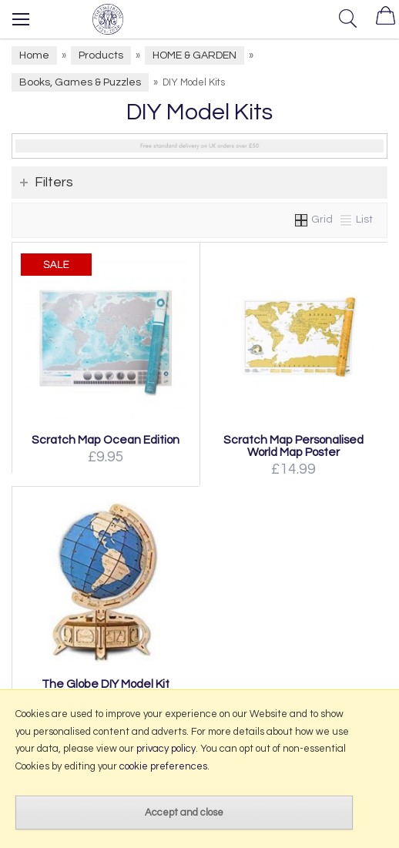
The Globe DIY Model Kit (105, 684)
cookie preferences (163, 766)
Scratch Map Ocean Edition (105, 440)
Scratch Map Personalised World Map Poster (293, 446)
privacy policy (166, 748)
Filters (54, 182)
